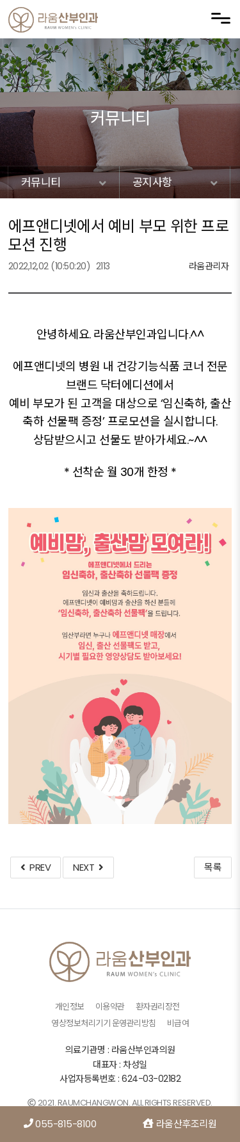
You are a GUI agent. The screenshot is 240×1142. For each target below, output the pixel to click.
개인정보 (69, 1007)
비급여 (178, 1023)
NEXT (88, 867)
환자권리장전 (158, 1007)
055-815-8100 (60, 1123)
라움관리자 (209, 266)
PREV (35, 867)
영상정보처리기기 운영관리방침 (103, 1023)
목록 (212, 867)
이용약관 (110, 1007)
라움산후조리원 (179, 1123)
